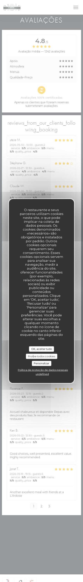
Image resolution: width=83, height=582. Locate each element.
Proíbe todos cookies (41, 356)
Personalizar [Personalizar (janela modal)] (41, 363)
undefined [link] (42, 373)
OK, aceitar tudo (41, 348)
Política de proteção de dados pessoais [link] (43, 369)
